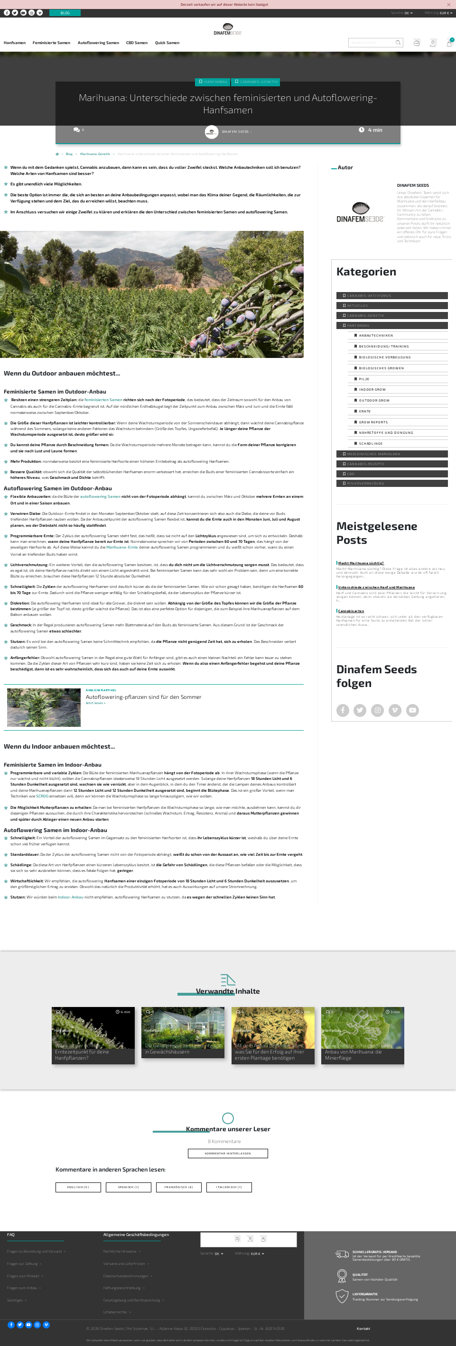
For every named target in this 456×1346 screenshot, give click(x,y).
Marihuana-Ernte (122, 547)
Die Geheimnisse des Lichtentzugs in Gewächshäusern (182, 1048)
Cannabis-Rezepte (365, 464)
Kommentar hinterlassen (228, 1153)
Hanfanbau (216, 81)
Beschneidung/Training (384, 346)
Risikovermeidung (365, 483)
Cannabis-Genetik (259, 81)
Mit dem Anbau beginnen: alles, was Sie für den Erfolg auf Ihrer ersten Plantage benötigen (269, 1051)
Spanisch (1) (129, 1187)
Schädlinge (371, 443)
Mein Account (431, 43)
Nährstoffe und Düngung (386, 432)
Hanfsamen (15, 42)
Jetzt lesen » (96, 703)
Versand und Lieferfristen (124, 1263)
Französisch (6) (179, 1187)
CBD (350, 474)
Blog (65, 12)
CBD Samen (137, 42)
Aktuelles (357, 305)
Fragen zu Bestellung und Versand (34, 1251)
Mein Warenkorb (447, 43)
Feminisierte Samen (51, 42)
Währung (431, 12)
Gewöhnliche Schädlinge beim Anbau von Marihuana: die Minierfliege (358, 1051)
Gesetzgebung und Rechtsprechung (131, 1300)
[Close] (448, 5)
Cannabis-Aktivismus (369, 295)
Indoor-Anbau (71, 897)
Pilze (364, 379)
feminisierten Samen (103, 399)
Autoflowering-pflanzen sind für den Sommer (144, 697)
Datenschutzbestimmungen (125, 1275)
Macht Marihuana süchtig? (361, 563)
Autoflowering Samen (98, 42)
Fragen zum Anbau (22, 1287)
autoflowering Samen (100, 496)
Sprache (397, 12)
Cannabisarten (351, 611)
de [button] (407, 13)
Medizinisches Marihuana (373, 454)
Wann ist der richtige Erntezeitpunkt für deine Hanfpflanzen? (82, 1051)
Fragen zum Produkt (23, 1275)
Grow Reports (374, 422)
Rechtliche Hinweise (119, 1251)
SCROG (42, 796)
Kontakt (363, 1328)
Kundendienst (414, 43)
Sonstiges (15, 1300)
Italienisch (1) (229, 1187)
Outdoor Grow (375, 400)
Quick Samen (167, 42)
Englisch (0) (78, 1187)
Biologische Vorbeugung (385, 357)
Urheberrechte (115, 1311)
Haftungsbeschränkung (121, 1287)
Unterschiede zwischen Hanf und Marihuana (376, 587)
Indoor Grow (373, 389)
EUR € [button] (445, 13)
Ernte (365, 411)
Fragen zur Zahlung (22, 1263)
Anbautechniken (376, 335)
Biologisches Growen (381, 368)
